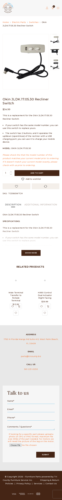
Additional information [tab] (40, 204)
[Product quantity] (8, 173)
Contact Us (51, 483)
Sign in (47, 8)
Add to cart (37, 173)
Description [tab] (13, 204)
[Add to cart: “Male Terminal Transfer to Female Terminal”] (19, 306)
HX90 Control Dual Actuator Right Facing (45, 295)
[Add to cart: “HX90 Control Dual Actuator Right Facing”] (48, 306)
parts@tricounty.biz (31, 356)
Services (38, 483)
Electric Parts (19, 22)
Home (6, 22)
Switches (33, 22)
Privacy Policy (23, 483)
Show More (31, 253)
